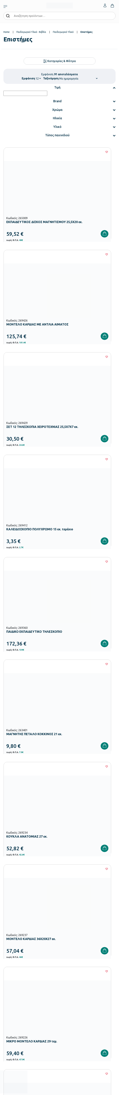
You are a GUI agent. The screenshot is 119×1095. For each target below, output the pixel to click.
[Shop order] (78, 78)
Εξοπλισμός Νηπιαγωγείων (16, 965)
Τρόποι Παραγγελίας (13, 1009)
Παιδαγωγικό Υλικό (63, 32)
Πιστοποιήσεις (67, 965)
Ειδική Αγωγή (10, 993)
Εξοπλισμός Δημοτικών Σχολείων (20, 971)
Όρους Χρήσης (64, 889)
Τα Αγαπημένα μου (69, 1015)
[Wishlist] (52, 151)
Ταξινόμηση (51, 78)
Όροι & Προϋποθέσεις (14, 1031)
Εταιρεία (64, 960)
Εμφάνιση (28, 78)
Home (6, 32)
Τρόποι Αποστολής (13, 1020)
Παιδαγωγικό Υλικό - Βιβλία (31, 32)
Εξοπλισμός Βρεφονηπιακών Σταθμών (22, 960)
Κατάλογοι (65, 971)
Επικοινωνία (66, 1020)
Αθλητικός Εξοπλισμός (14, 987)
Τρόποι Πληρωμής (12, 1015)
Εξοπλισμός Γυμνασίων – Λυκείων (20, 976)
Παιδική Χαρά (10, 982)
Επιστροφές (9, 1026)
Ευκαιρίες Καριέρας (69, 982)
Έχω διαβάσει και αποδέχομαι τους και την (59, 889)
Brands (63, 976)
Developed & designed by (59, 1090)
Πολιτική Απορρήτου (98, 889)
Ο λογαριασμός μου (69, 1009)
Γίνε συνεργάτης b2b (70, 987)
